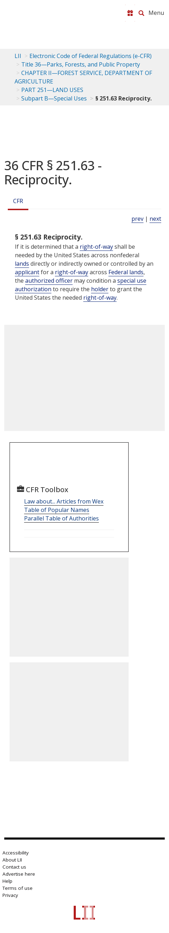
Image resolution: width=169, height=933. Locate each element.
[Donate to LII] (130, 13)
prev (137, 219)
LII (18, 56)
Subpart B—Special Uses (54, 98)
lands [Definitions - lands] (22, 263)
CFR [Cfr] (18, 201)
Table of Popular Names (56, 510)
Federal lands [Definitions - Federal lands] (125, 272)
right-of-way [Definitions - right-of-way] (96, 246)
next (155, 219)
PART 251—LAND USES (52, 90)
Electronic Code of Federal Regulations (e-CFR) (90, 56)
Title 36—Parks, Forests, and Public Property (80, 64)
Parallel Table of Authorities (61, 518)
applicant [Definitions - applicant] (27, 272)
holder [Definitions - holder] (99, 289)
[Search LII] (141, 13)
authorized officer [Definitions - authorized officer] (49, 280)
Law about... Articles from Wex (63, 501)
